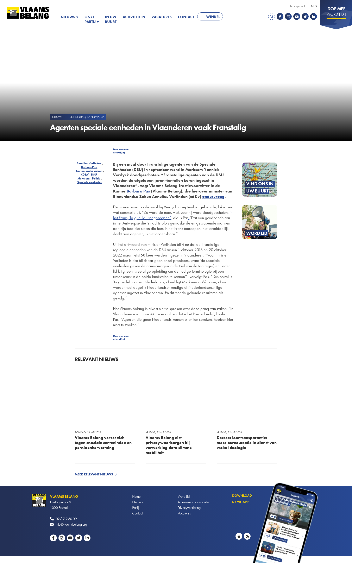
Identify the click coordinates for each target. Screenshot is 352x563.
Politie (96, 178)
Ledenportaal (297, 6)
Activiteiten (134, 16)
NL (312, 6)
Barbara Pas (89, 167)
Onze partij (90, 19)
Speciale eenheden (89, 182)
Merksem (83, 178)
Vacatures (161, 16)
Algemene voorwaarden (194, 502)
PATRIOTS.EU (239, 16)
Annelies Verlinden (89, 163)
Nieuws (68, 16)
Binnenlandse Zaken (89, 171)
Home (136, 496)
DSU (94, 174)
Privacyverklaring (189, 507)
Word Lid (184, 496)
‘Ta (130, 217)
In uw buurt (111, 19)
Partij (135, 507)
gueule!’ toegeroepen (151, 217)
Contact (186, 16)
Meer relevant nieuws (94, 474)
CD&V (85, 174)
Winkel (213, 16)
